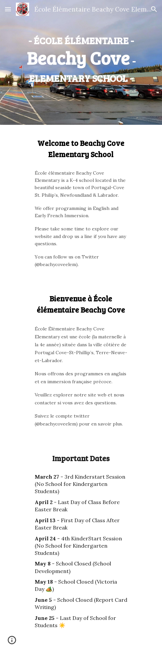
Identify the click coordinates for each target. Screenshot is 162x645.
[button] (8, 9)
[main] (81, 57)
